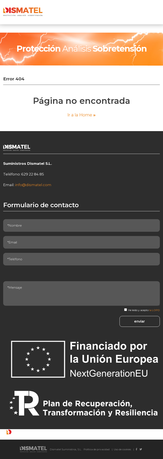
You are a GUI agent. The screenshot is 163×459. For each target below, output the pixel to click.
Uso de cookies (122, 449)
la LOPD (154, 310)
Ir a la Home (81, 114)
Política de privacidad (97, 449)
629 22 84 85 (32, 174)
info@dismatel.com (33, 185)
